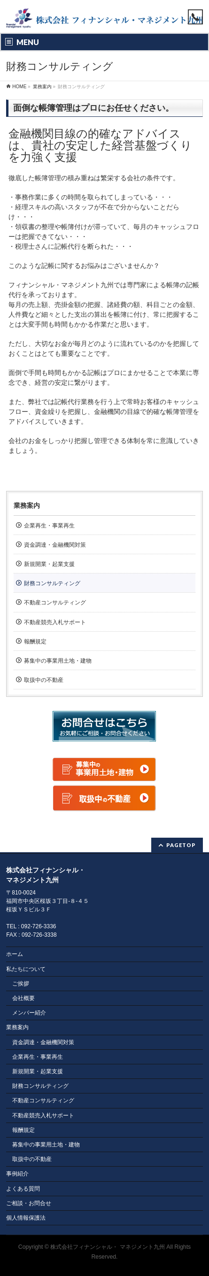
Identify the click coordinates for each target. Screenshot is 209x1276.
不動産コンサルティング (55, 602)
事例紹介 (17, 1173)
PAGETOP (181, 845)
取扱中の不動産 (43, 680)
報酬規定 (35, 641)
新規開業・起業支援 (49, 564)
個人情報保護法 (26, 1218)
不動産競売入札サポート (55, 622)
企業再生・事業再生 (49, 525)
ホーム (14, 954)
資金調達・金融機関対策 (55, 545)
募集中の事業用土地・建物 (58, 660)
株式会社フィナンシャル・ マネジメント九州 (107, 1247)
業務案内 (27, 505)
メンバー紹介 (29, 1012)
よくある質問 (23, 1188)
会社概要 (23, 998)
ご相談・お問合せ (28, 1203)
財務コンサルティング (52, 583)
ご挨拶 (20, 983)
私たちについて (26, 969)
